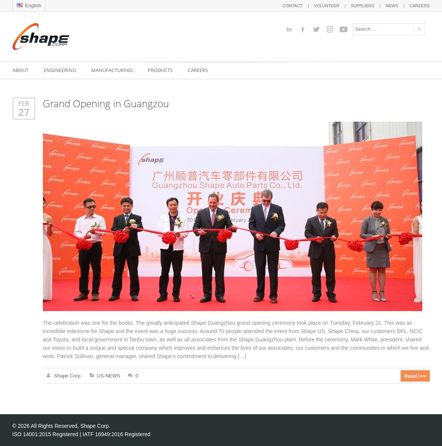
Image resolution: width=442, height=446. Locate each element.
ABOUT (20, 70)
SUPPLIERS (362, 5)
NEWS (391, 5)
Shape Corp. (68, 376)
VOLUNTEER (326, 5)
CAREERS (419, 5)
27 (24, 112)
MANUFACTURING (111, 70)
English (29, 5)
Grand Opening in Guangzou (106, 103)
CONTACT (292, 5)
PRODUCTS (160, 70)
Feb (23, 103)
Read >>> (415, 375)
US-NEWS (108, 376)
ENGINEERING (60, 70)
